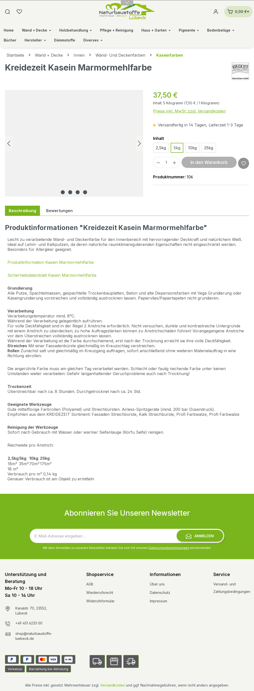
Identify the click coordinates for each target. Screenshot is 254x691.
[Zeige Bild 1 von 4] (63, 192)
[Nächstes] (139, 143)
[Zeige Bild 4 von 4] (85, 192)
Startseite (15, 55)
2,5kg (161, 147)
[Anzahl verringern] (158, 162)
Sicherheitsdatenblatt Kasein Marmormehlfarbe (51, 275)
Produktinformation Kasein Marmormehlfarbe (50, 262)
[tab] (22, 211)
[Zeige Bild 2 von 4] (70, 192)
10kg (192, 147)
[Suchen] (7, 11)
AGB (89, 584)
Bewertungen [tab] (59, 210)
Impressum (158, 601)
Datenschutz (160, 592)
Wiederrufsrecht (99, 592)
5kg (177, 147)
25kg (208, 147)
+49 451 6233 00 (28, 623)
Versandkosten (112, 685)
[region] (74, 143)
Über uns (157, 584)
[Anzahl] (166, 162)
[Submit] (199, 536)
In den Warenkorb (209, 162)
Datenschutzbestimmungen (169, 548)
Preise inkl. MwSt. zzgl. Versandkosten (189, 111)
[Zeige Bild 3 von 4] (78, 192)
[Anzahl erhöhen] (174, 162)
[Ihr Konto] (216, 11)
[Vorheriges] (8, 143)
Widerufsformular (100, 601)
